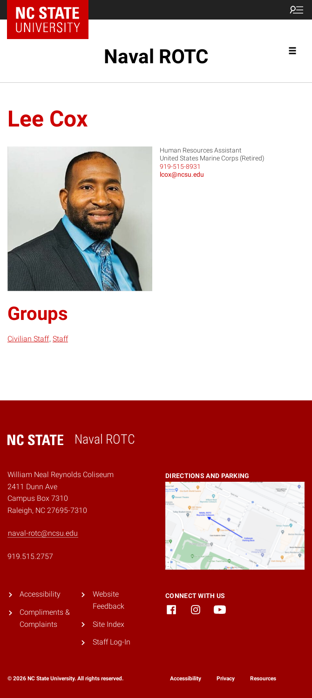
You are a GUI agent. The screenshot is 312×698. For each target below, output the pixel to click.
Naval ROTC (156, 56)
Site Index (108, 624)
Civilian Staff (28, 338)
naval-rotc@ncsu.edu (43, 533)
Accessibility (40, 594)
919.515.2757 (30, 556)
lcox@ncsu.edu (182, 174)
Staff (60, 338)
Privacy (226, 678)
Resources (263, 678)
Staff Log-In (111, 642)
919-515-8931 (180, 166)
